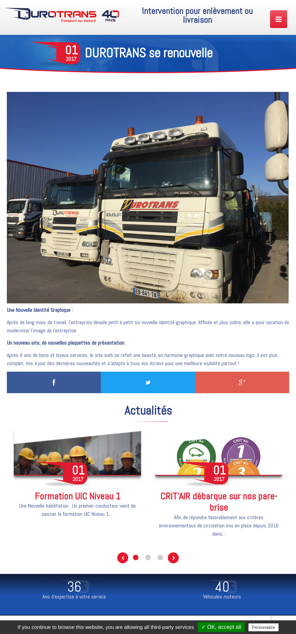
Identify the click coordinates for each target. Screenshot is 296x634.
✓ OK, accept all (221, 627)
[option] (77, 478)
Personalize (263, 627)
